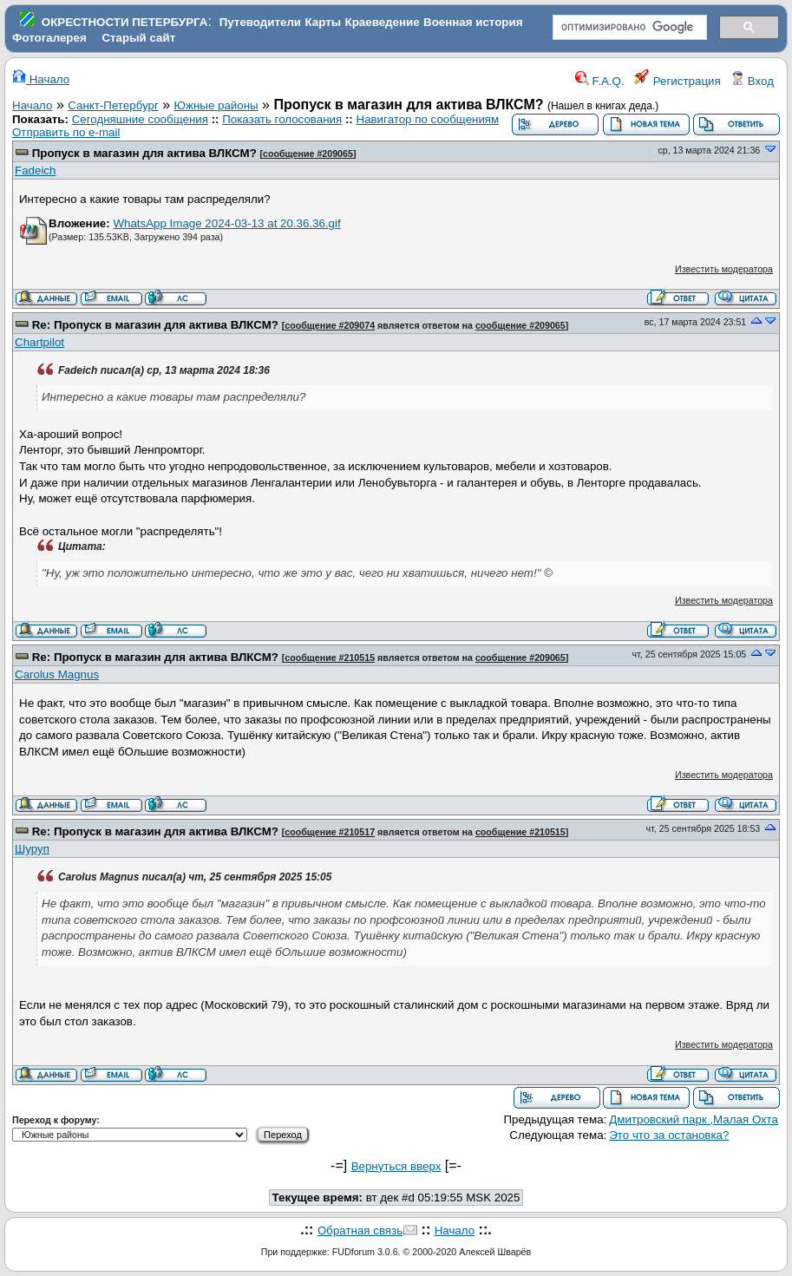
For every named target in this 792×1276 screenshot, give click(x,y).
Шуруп (32, 848)
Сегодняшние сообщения (140, 119)
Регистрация (677, 81)
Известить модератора (724, 269)
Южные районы (216, 105)
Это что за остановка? (669, 1135)
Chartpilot (39, 342)
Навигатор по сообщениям (428, 119)
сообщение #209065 (308, 153)
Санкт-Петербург (113, 105)
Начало (40, 79)
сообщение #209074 (330, 325)
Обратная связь (360, 1230)
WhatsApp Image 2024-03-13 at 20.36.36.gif (226, 223)
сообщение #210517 (330, 832)
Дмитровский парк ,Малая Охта (693, 1119)
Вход (752, 81)
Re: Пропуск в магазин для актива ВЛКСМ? (155, 324)
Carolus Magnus (57, 674)
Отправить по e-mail (66, 132)
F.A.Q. (600, 81)
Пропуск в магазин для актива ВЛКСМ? (144, 153)
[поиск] (628, 28)
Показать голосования (282, 119)
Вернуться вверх (396, 1166)
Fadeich (35, 170)
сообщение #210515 (330, 657)
